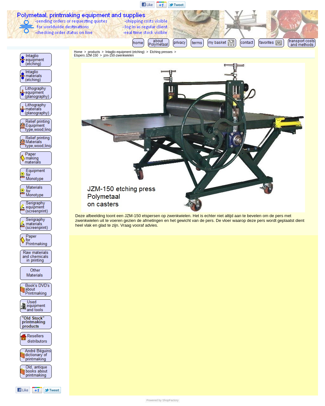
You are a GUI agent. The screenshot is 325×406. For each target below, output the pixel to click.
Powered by (154, 400)
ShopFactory (170, 400)
